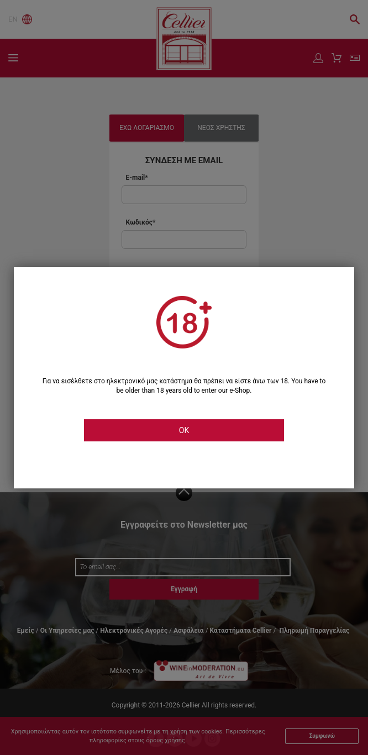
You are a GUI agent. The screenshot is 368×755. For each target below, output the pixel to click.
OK (184, 430)
